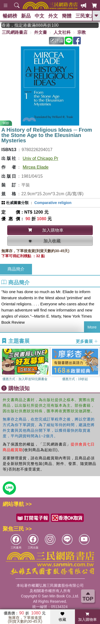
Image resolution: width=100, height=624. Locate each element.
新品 (26, 16)
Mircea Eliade (36, 167)
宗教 (81, 32)
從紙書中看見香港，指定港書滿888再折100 (33, 25)
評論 (56, 40)
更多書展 (87, 341)
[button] (96, 365)
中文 (39, 16)
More (92, 327)
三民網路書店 (14, 32)
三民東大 (85, 16)
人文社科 (62, 32)
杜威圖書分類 (17, 203)
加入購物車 (87, 617)
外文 (53, 16)
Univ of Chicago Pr (40, 158)
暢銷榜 (10, 16)
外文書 (40, 32)
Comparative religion (52, 203)
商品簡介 (16, 269)
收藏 (62, 617)
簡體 (66, 16)
